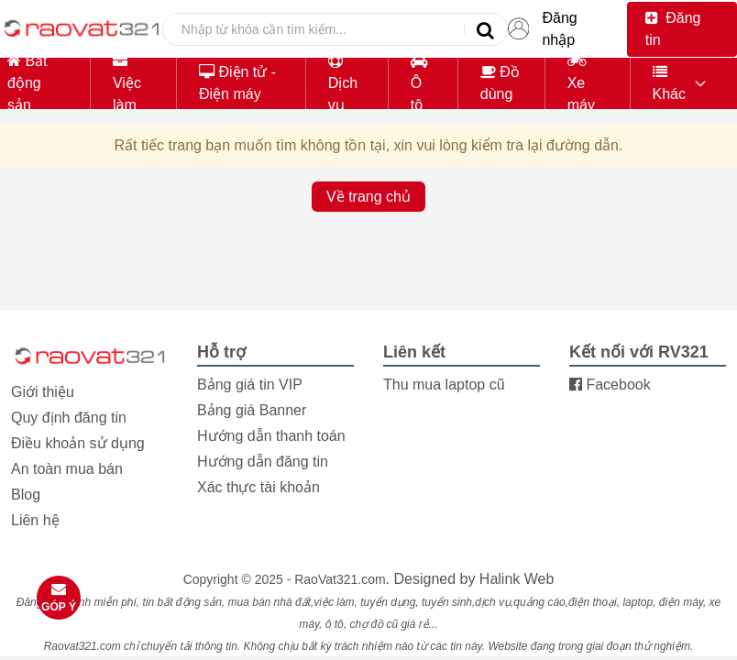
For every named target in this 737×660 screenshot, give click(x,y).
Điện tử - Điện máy (237, 83)
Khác (669, 83)
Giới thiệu (42, 392)
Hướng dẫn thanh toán (271, 436)
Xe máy (581, 83)
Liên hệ (35, 520)
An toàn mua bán (67, 469)
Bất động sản (27, 83)
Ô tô (419, 83)
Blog (25, 494)
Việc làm (127, 83)
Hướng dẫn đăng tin (262, 461)
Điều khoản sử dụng (78, 443)
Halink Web (517, 579)
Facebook (610, 384)
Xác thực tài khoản (258, 487)
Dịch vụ (343, 83)
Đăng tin (673, 29)
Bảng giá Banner (251, 410)
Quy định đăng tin (68, 417)
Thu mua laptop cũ (444, 384)
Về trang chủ (368, 196)
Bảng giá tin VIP (249, 384)
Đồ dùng (500, 83)
